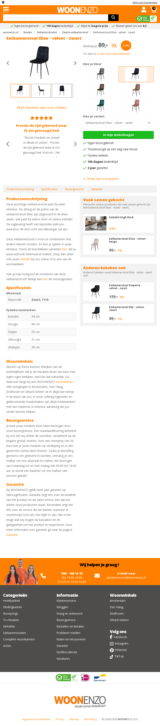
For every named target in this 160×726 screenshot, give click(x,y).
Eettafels (9, 626)
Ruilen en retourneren (71, 639)
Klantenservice (66, 601)
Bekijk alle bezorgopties (101, 179)
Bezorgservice (74, 189)
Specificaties (49, 189)
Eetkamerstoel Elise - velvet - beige (128, 240)
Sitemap (74, 719)
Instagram (121, 643)
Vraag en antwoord (69, 613)
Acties (7, 646)
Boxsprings (10, 613)
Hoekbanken (11, 601)
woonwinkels (64, 382)
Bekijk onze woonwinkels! (145, 2)
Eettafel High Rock (121, 217)
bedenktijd (103, 162)
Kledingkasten (12, 607)
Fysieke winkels (98, 155)
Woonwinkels (123, 595)
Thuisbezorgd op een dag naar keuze (113, 149)
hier (64, 249)
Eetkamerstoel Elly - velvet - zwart (127, 308)
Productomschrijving (20, 189)
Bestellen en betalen (70, 626)
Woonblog (90, 719)
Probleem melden (68, 633)
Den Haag (116, 607)
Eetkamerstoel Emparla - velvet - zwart (125, 286)
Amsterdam (118, 601)
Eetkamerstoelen (14, 633)
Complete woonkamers (19, 639)
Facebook (120, 637)
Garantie (96, 189)
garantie (98, 168)
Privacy (60, 719)
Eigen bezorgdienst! (101, 143)
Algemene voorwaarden (36, 719)
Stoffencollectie (66, 652)
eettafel (25, 259)
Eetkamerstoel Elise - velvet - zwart (109, 123)
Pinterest (121, 650)
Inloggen (62, 607)
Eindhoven (117, 613)
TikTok (119, 656)
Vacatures (63, 659)
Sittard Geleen (119, 620)
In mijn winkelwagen (118, 135)
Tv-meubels (11, 620)
